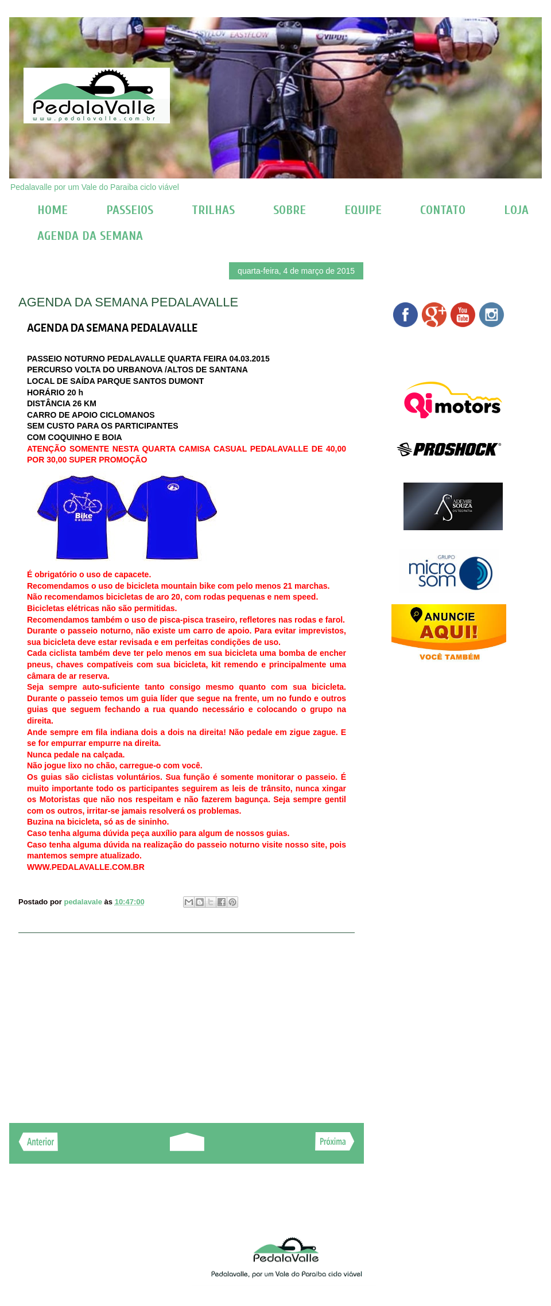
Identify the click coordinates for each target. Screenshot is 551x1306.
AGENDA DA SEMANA (90, 235)
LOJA (516, 210)
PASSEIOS (129, 210)
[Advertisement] (186, 1022)
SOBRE (289, 210)
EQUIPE (363, 210)
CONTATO (442, 210)
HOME (52, 210)
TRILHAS (213, 210)
